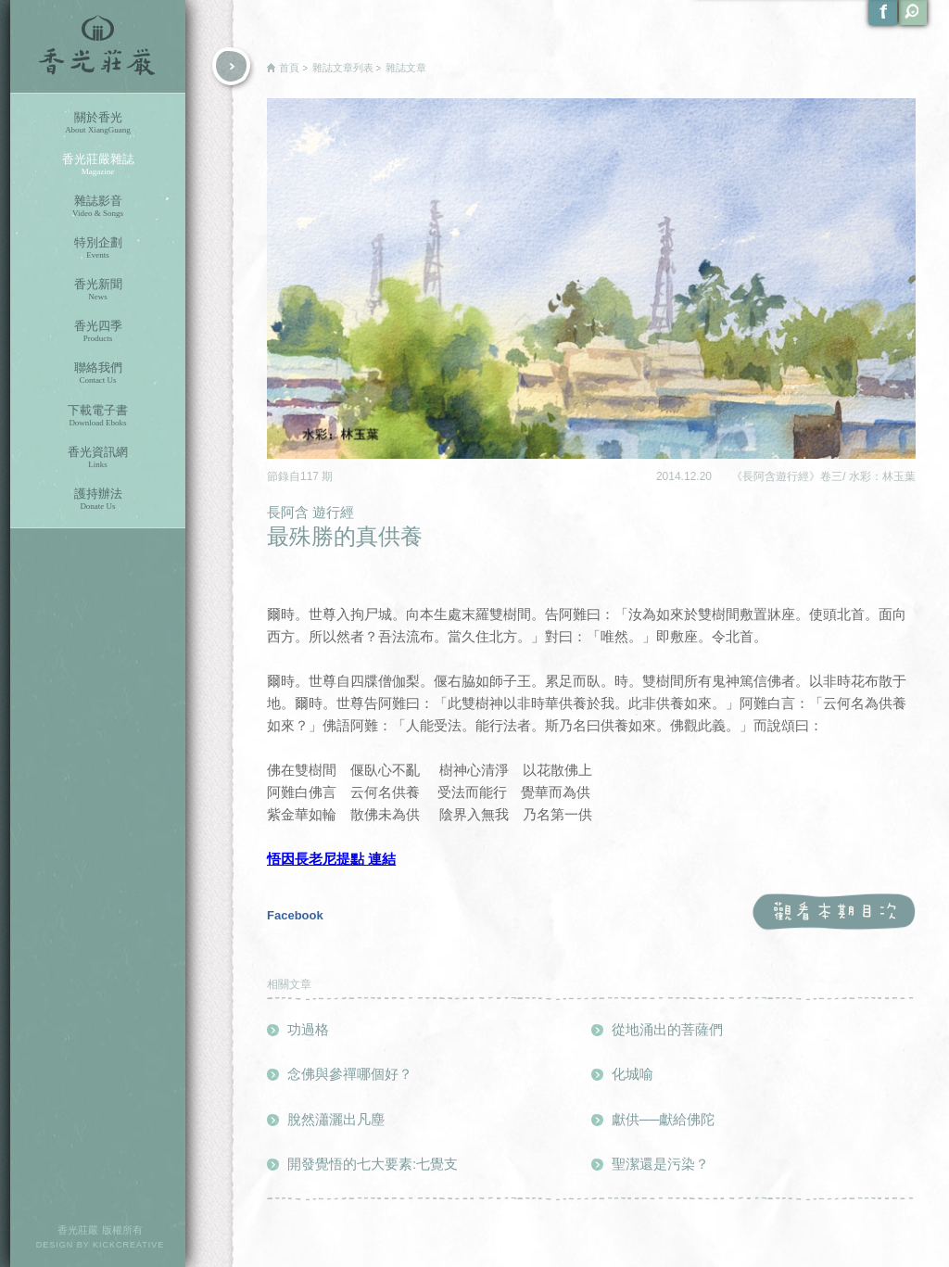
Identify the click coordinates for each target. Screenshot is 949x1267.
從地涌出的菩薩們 (667, 1029)
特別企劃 (97, 247)
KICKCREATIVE (128, 1244)
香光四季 (97, 331)
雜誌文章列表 (342, 67)
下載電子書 (97, 415)
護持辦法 (97, 499)
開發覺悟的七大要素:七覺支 (372, 1164)
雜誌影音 (97, 206)
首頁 (289, 67)
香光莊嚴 (97, 46)
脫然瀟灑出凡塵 (336, 1119)
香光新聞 (97, 289)
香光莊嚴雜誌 (97, 164)
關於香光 (97, 122)
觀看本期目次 (834, 912)
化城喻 (632, 1074)
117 (311, 476)
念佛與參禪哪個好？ (349, 1074)
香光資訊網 (97, 457)
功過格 (308, 1029)
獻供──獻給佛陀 (663, 1119)
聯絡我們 (97, 373)
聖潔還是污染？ (660, 1164)
